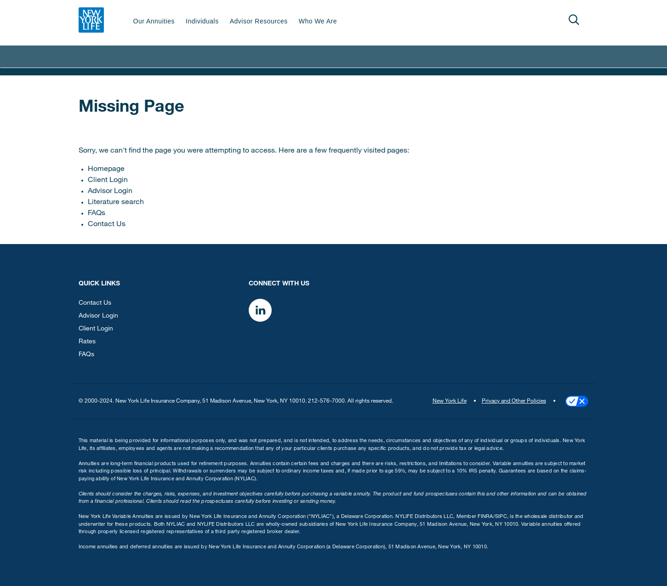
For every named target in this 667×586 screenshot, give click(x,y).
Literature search (116, 202)
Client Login (108, 180)
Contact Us (106, 224)
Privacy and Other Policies (514, 401)
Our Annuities (154, 21)
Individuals (202, 21)
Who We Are (318, 21)
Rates (87, 342)
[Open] (574, 19)
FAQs (96, 213)
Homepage (106, 169)
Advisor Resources (259, 21)
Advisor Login (110, 191)
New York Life (450, 401)
